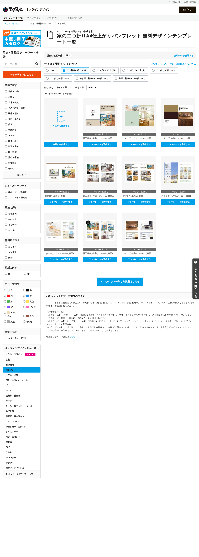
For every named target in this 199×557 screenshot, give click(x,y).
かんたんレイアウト (17, 338)
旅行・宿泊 (13, 157)
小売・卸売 (13, 91)
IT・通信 (12, 152)
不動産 (11, 97)
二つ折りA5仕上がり (106, 70)
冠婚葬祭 (12, 163)
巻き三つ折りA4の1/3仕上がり (94, 78)
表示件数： (80, 87)
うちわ (9, 452)
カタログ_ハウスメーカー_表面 (136, 138)
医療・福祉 (13, 113)
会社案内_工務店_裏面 (132, 196)
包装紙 (9, 442)
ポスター (10, 385)
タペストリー (12, 432)
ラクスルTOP (175, 2)
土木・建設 (13, 102)
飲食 (10, 124)
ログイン (187, 9)
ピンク (31, 307)
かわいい (12, 257)
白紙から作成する (61, 144)
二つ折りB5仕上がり (165, 70)
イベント (12, 219)
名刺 (8, 359)
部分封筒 (10, 365)
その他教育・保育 (16, 108)
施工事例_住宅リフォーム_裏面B (98, 253)
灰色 (11, 321)
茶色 (30, 316)
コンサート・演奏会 (17, 197)
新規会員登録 (190, 2)
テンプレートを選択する (100, 144)
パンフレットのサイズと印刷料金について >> (173, 64)
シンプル (12, 252)
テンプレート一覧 (13, 17)
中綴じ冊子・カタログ (16, 426)
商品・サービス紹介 (17, 192)
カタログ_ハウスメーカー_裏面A (59, 253)
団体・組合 (13, 141)
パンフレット (12, 370)
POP (8, 447)
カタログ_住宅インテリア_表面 (175, 138)
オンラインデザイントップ (20, 474)
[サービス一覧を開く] (173, 9)
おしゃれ (12, 246)
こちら (72, 336)
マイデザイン (34, 17)
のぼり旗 (10, 411)
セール (11, 230)
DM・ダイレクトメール (17, 380)
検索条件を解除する (184, 55)
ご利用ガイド (54, 17)
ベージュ (11, 314)
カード (9, 401)
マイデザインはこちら (22, 74)
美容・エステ (14, 119)
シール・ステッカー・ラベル (19, 406)
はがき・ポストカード (16, 375)
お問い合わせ (75, 17)
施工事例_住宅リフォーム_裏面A (98, 196)
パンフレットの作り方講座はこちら (120, 281)
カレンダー (11, 457)
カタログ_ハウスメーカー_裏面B (176, 196)
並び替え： (49, 87)
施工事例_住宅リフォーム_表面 (97, 138)
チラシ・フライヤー (20, 354)
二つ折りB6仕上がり (59, 78)
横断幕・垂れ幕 (13, 396)
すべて (53, 70)
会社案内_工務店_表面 (54, 196)
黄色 (30, 301)
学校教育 (12, 130)
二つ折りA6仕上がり (136, 70)
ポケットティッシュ (15, 468)
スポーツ (12, 135)
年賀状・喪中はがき (15, 416)
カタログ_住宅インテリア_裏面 (136, 253)
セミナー (12, 225)
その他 (11, 168)
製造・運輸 (13, 146)
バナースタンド (13, 437)
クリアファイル (13, 421)
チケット (10, 463)
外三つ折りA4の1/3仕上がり (132, 78)
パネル (9, 390)
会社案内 (12, 214)
